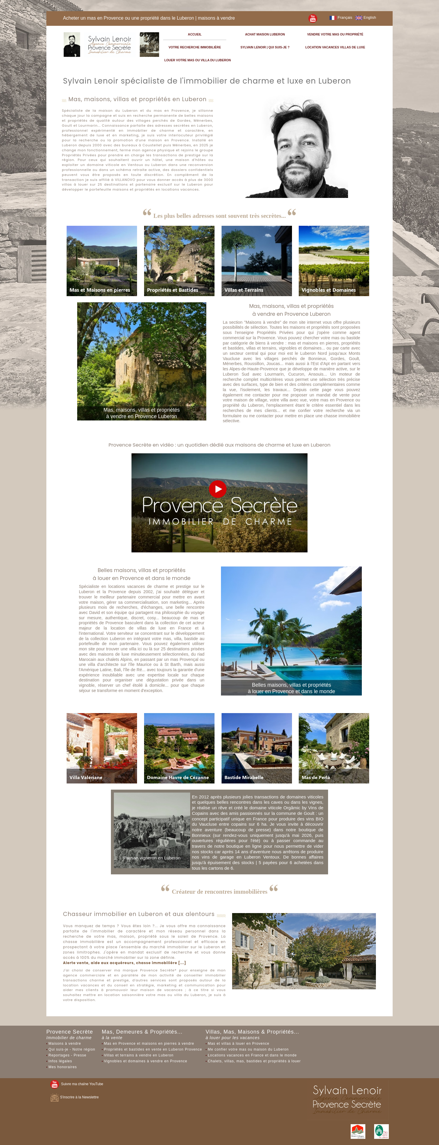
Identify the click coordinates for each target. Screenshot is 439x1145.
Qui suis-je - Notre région (71, 1049)
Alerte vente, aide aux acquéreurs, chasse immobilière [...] (124, 962)
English (365, 17)
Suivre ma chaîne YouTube (76, 1084)
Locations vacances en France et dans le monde (252, 1055)
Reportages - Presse (67, 1055)
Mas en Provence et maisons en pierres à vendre (149, 1043)
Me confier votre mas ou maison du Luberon (248, 1049)
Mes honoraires (62, 1067)
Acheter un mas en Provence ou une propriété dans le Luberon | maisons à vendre (149, 18)
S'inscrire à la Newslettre (74, 1097)
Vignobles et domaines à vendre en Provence (145, 1061)
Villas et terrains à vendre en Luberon (138, 1055)
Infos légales (60, 1061)
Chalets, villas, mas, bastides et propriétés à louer (254, 1061)
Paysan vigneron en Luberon (152, 857)
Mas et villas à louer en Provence (238, 1043)
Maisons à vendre (64, 1043)
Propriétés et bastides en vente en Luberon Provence (153, 1049)
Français (341, 17)
